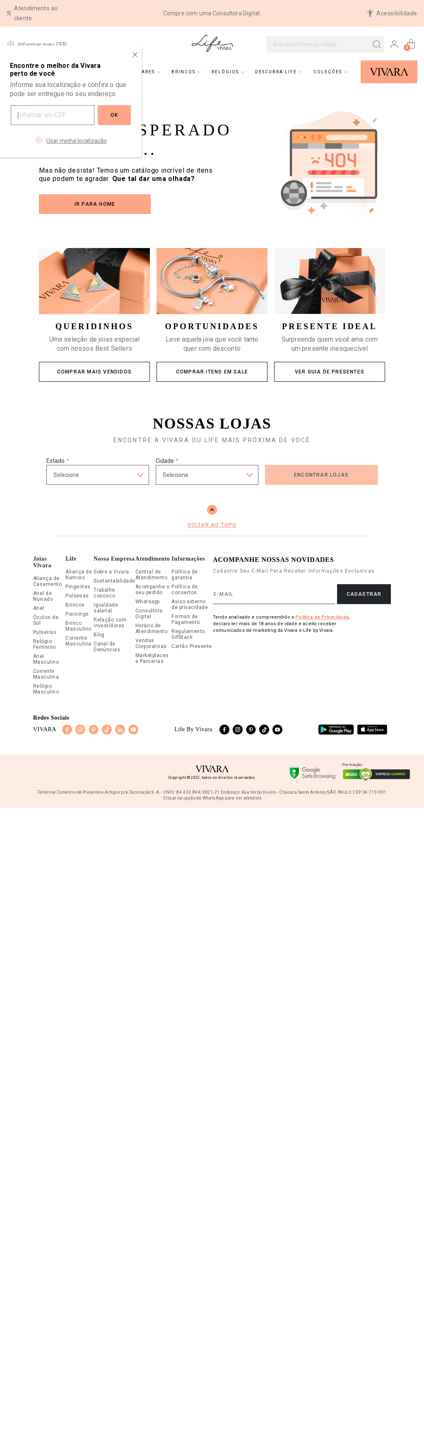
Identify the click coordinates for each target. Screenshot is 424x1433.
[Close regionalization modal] (135, 55)
